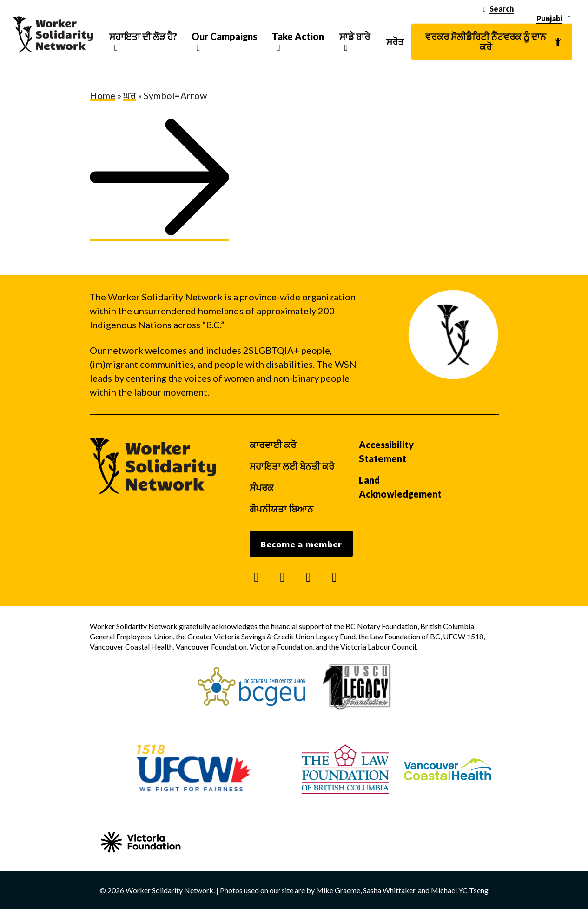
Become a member (301, 544)
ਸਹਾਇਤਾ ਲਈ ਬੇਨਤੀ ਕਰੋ (292, 465)
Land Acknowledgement (400, 486)
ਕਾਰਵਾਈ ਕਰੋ (273, 444)
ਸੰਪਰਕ (262, 487)
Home (102, 95)
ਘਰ (129, 95)
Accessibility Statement (386, 451)
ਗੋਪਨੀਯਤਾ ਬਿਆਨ (281, 508)
